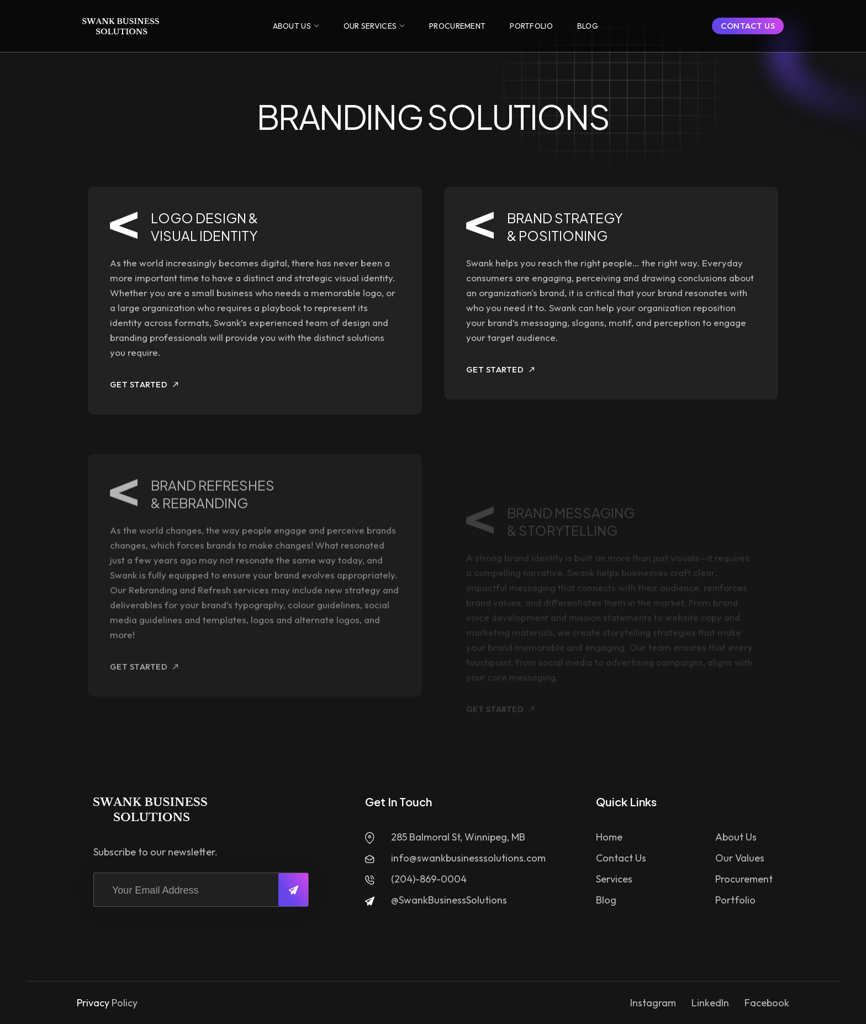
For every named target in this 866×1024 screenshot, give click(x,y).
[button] (296, 26)
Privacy (93, 1002)
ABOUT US (292, 26)
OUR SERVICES (370, 26)
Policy (125, 1002)
